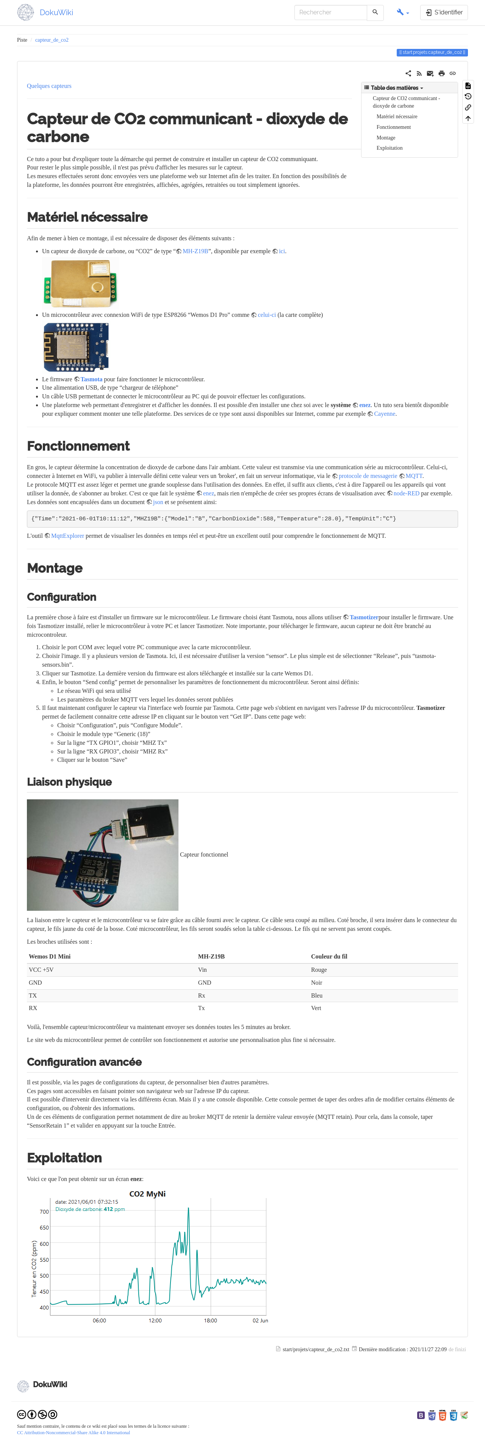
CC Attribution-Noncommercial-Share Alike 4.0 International (73, 1432)
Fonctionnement (394, 127)
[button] (403, 12)
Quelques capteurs (49, 86)
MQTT (414, 476)
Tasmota (92, 379)
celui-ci (267, 315)
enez (365, 405)
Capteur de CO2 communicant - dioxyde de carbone (406, 102)
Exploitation (390, 148)
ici (282, 251)
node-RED (406, 493)
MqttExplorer (67, 536)
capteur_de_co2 (52, 40)
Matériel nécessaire (397, 116)
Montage (386, 138)
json (158, 502)
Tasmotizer (364, 617)
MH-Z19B (195, 251)
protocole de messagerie (368, 476)
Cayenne (384, 413)
